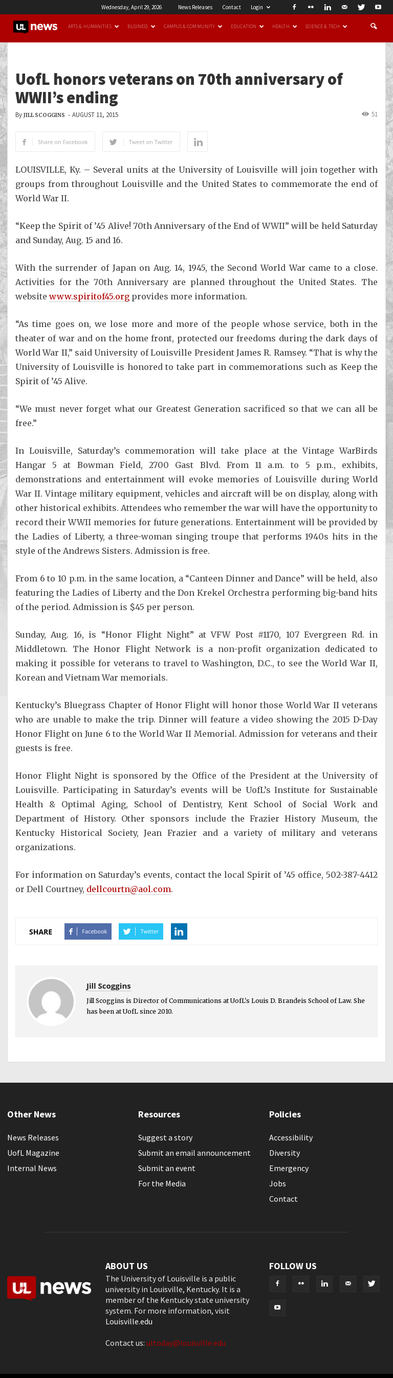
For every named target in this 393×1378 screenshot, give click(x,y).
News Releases (195, 7)
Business (141, 27)
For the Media (162, 1183)
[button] (373, 26)
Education (247, 27)
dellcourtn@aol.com (128, 889)
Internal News (32, 1168)
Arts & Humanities (93, 27)
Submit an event (166, 1168)
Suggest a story (165, 1137)
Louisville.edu (128, 1321)
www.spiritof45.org (89, 296)
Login (260, 7)
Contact (231, 7)
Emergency (289, 1168)
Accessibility (291, 1137)
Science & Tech (326, 27)
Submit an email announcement (194, 1153)
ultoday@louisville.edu (186, 1343)
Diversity (284, 1153)
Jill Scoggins (44, 115)
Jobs (277, 1183)
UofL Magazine (33, 1153)
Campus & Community (193, 27)
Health (284, 27)
